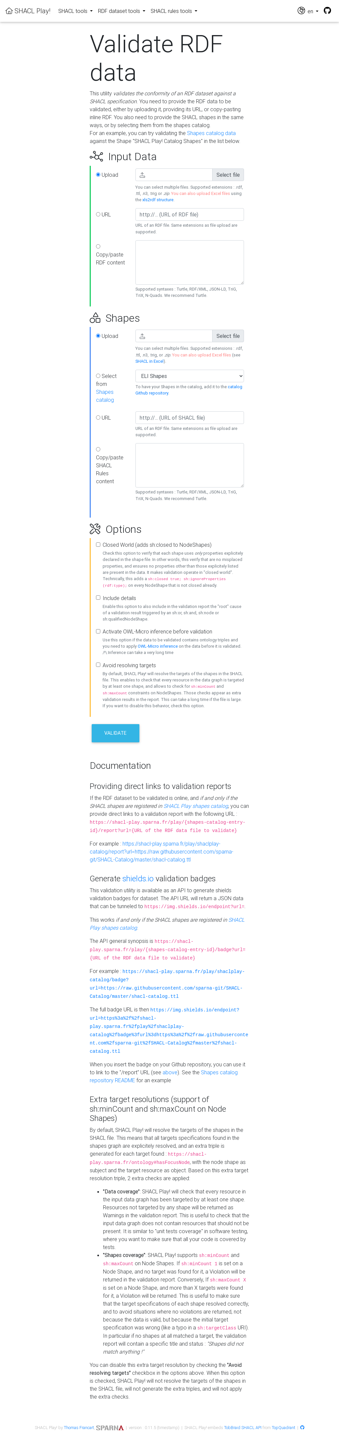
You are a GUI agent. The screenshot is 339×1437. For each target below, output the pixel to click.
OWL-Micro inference (158, 646)
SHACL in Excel (149, 361)
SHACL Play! (27, 11)
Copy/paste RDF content (110, 255)
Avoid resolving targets (129, 665)
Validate (115, 733)
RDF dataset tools (119, 11)
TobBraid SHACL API (243, 1427)
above (170, 1072)
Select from (106, 388)
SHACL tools (73, 11)
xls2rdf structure (157, 200)
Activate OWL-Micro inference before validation (157, 631)
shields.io (138, 878)
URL (103, 214)
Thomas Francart (79, 1427)
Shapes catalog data (211, 133)
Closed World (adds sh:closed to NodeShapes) (157, 544)
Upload (107, 174)
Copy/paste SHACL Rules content (109, 466)
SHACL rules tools (172, 11)
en (306, 10)
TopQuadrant (283, 1427)
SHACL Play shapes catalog (196, 806)
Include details (119, 598)
